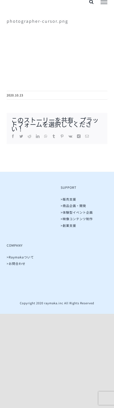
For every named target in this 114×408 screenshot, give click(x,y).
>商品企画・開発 (73, 205)
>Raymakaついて (20, 257)
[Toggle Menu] (104, 2)
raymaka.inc (53, 303)
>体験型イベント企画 (77, 212)
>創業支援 (68, 225)
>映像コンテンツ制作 (77, 219)
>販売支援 (68, 199)
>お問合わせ (16, 263)
